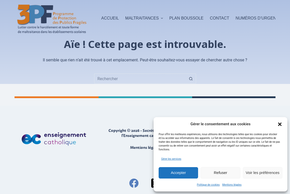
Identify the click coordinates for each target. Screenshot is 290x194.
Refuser (220, 172)
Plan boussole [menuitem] (186, 18)
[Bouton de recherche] (191, 79)
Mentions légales (232, 184)
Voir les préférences (263, 172)
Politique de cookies (208, 184)
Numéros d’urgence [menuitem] (259, 18)
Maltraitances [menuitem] (144, 18)
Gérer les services (171, 158)
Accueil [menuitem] (110, 18)
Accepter (178, 172)
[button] (279, 124)
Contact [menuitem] (219, 18)
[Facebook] (134, 183)
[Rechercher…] (140, 79)
